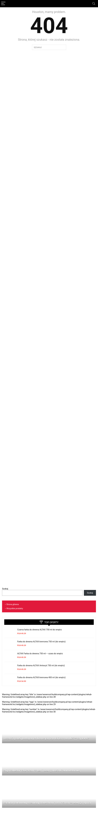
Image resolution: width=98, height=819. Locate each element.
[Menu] (3, 3)
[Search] (93, 3)
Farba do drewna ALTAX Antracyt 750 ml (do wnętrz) (41, 665)
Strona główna (12, 604)
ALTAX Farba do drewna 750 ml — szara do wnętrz (40, 653)
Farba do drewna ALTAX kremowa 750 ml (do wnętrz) (41, 641)
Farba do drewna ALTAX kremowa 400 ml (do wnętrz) (41, 677)
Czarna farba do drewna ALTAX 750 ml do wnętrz (39, 629)
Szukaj (5, 588)
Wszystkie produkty (14, 608)
